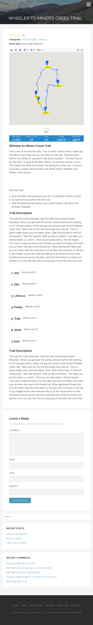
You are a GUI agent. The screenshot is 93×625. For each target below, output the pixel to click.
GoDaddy (77, 612)
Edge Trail (21, 581)
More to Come (13, 538)
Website (13, 486)
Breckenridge (29, 39)
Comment (15, 430)
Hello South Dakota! (16, 534)
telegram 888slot (15, 577)
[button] (89, 4)
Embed (40, 50)
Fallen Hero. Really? (16, 543)
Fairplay (43, 39)
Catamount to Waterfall (27, 572)
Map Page (75, 606)
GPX (33, 50)
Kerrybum (11, 563)
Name (12, 460)
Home (15, 606)
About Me (49, 606)
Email (12, 473)
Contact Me (62, 606)
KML (26, 50)
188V (8, 568)
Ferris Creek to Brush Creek (42, 577)
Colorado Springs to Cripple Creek (33, 568)
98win (9, 581)
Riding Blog (36, 606)
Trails (24, 606)
